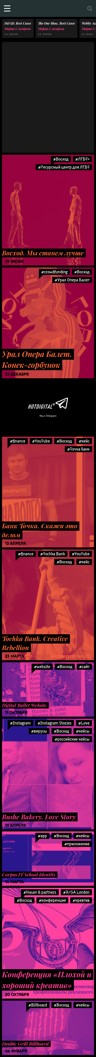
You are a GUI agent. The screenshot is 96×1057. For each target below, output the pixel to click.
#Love (84, 723)
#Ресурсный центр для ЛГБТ (64, 167)
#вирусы (39, 731)
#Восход (60, 159)
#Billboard (38, 1005)
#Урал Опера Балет (72, 280)
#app (42, 835)
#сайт (84, 666)
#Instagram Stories (54, 723)
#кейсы (83, 731)
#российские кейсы (72, 739)
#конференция (52, 900)
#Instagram (20, 723)
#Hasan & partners (39, 892)
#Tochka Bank (52, 553)
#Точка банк (78, 449)
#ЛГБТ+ (82, 159)
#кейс (84, 441)
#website (42, 666)
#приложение (77, 844)
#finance (17, 441)
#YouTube (41, 441)
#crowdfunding (54, 272)
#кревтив (81, 900)
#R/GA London (76, 892)
